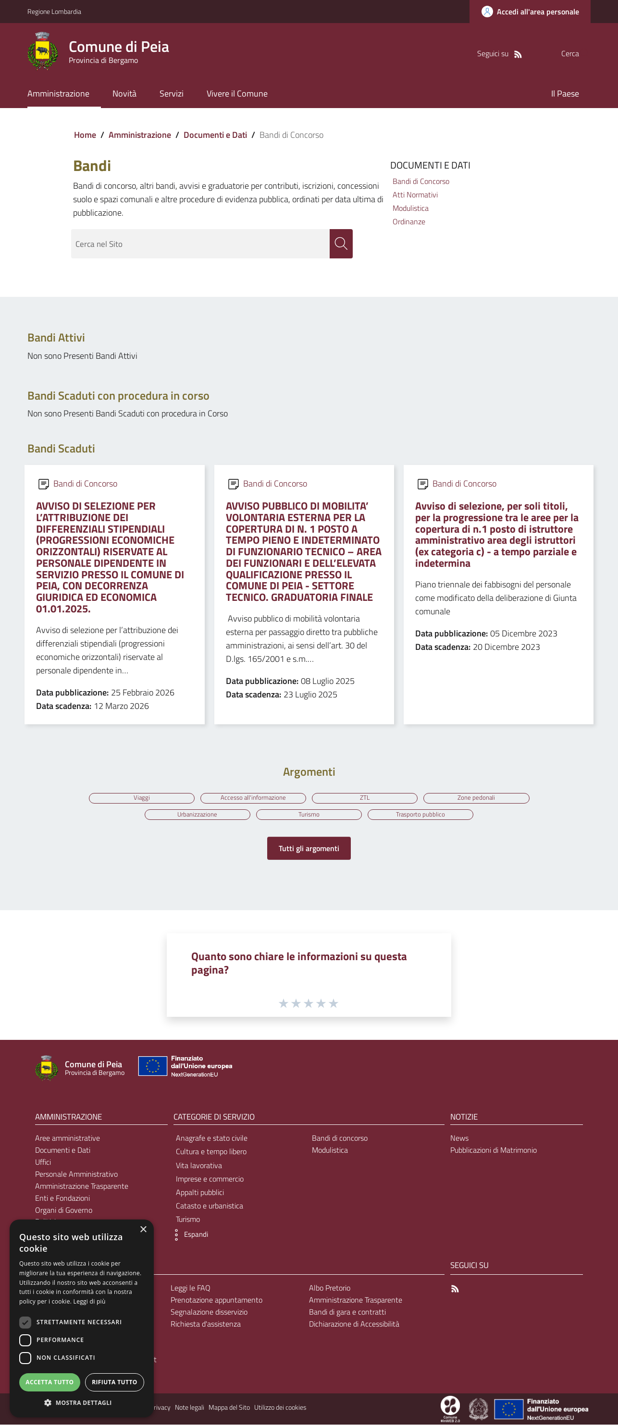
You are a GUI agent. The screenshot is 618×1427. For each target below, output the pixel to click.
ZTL (365, 798)
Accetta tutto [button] (49, 1382)
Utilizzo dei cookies (280, 1410)
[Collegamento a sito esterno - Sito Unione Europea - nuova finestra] (184, 1071)
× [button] (143, 1229)
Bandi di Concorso (421, 181)
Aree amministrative (67, 1140)
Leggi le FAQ (190, 1290)
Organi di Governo (63, 1212)
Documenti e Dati (215, 134)
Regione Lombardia (54, 11)
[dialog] (82, 1318)
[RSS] (499, 53)
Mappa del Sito (229, 1410)
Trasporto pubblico (422, 815)
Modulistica (411, 208)
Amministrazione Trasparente (81, 1188)
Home (85, 134)
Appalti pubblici (200, 1194)
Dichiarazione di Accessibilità (354, 1326)
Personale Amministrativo (76, 1176)
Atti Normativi (415, 194)
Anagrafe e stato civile (211, 1140)
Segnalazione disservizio (209, 1314)
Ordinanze (409, 221)
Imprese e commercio (210, 1181)
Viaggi (139, 798)
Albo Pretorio (329, 1290)
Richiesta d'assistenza (206, 1326)
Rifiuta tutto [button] (114, 1382)
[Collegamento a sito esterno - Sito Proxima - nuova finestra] (450, 1410)
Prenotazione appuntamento (216, 1302)
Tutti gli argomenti (309, 850)
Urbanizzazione (196, 815)
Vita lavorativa (199, 1167)
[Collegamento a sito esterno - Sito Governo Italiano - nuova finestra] (479, 1410)
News (459, 1140)
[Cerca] (579, 53)
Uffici (43, 1164)
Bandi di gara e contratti (347, 1314)
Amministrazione (140, 134)
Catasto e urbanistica (209, 1208)
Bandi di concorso (340, 1140)
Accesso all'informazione (252, 798)
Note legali (189, 1410)
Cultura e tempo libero (211, 1153)
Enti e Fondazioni (62, 1200)
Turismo (309, 815)
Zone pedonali (479, 798)
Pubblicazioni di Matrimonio (493, 1152)
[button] (188, 1237)
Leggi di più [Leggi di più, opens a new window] (90, 1301)
